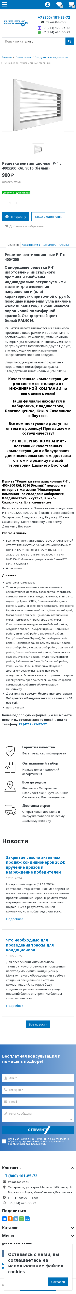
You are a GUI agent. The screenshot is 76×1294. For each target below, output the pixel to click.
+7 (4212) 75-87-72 (32, 724)
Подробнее (14, 919)
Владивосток (16, 1192)
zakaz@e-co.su (54, 22)
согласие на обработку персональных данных (39, 1140)
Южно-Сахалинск (44, 1192)
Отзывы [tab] (64, 245)
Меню (38, 1235)
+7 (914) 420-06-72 (54, 28)
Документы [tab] (50, 245)
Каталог (38, 1227)
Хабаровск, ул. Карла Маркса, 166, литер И (40, 1187)
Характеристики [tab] (31, 245)
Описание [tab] (13, 245)
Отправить (38, 1130)
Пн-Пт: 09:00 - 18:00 (23, 1197)
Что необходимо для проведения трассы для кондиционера (30, 944)
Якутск (28, 1192)
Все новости (38, 1024)
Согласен (58, 1282)
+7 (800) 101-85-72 (54, 17)
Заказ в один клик (48, 216)
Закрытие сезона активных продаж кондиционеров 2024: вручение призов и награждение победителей (35, 865)
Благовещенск (63, 1192)
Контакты (38, 1167)
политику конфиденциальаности (27, 1143)
